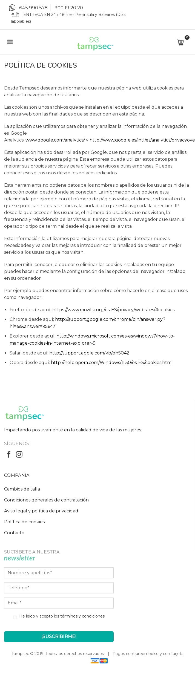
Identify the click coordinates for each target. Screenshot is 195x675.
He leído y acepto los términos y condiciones (62, 616)
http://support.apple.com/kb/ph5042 (89, 353)
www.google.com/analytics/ (55, 140)
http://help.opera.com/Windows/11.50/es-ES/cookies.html (112, 362)
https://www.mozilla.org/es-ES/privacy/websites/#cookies (113, 309)
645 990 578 (33, 7)
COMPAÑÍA (17, 475)
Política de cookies (24, 521)
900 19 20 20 (69, 7)
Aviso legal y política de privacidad (41, 511)
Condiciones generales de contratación (46, 500)
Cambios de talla (22, 489)
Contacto (14, 532)
